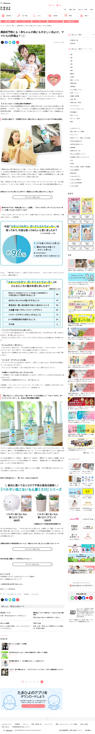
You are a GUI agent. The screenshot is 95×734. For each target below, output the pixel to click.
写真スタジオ (71, 21)
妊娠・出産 (72, 9)
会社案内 (88, 730)
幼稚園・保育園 (74, 96)
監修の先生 (73, 173)
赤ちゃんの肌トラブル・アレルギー (14, 594)
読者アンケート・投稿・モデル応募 (80, 138)
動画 (71, 122)
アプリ (23, 21)
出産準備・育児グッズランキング (79, 157)
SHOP (52, 5)
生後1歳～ (73, 43)
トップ (2, 25)
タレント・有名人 (75, 118)
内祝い (59, 5)
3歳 (71, 64)
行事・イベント (74, 93)
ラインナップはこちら (32, 197)
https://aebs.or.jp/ (80, 616)
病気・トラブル (74, 80)
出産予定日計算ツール (76, 144)
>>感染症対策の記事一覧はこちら (11, 584)
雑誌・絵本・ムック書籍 (77, 131)
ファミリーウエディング (77, 109)
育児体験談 (73, 112)
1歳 (71, 57)
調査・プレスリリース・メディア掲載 (66, 724)
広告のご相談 (84, 724)
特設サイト (59, 111)
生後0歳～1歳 (74, 40)
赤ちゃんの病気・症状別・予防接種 (80, 167)
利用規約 (17, 724)
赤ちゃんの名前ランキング (77, 154)
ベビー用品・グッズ (76, 89)
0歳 (71, 54)
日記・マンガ (74, 115)
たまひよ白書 (74, 186)
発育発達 (72, 86)
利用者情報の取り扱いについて (21, 727)
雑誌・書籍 (8, 21)
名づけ (36, 15)
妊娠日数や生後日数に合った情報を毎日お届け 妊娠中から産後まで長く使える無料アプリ (33, 701)
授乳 (71, 70)
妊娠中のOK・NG (75, 151)
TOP (65, 9)
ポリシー (25, 724)
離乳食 (68, 15)
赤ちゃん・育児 (82, 9)
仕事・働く (73, 99)
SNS (40, 21)
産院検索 (72, 147)
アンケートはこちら (32, 564)
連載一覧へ (86, 453)
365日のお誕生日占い (76, 141)
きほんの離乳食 (74, 170)
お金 (71, 160)
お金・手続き (22, 15)
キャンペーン (55, 21)
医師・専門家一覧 (37, 724)
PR (4, 594)
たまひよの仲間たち (76, 179)
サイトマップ (48, 724)
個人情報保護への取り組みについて (70, 730)
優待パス (84, 15)
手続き (72, 163)
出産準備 (53, 15)
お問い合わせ (5, 727)
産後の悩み (73, 83)
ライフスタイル (74, 105)
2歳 (71, 61)
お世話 (72, 77)
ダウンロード (33, 706)
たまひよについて (75, 128)
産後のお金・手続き (76, 102)
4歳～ (72, 67)
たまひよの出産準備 (76, 183)
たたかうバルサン (35, 594)
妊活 (91, 9)
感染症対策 (26, 594)
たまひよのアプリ (75, 176)
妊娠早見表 (6, 15)
